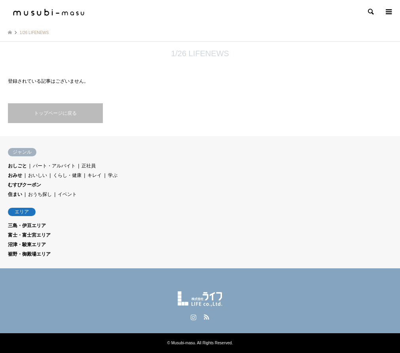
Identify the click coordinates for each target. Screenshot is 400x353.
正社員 (89, 166)
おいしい (37, 175)
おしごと (17, 166)
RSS (206, 317)
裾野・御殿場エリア (29, 254)
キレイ (94, 175)
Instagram (193, 317)
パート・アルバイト (54, 166)
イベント (67, 194)
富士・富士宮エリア (29, 235)
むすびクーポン (24, 185)
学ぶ (113, 175)
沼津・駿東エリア (27, 244)
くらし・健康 (67, 175)
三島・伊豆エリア (27, 225)
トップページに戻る (55, 113)
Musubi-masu (183, 343)
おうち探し (40, 194)
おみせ (15, 175)
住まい (15, 194)
